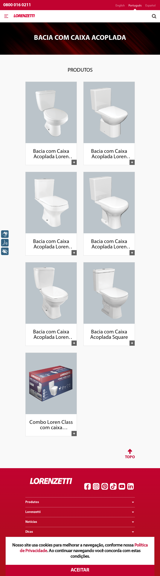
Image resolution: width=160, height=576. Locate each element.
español (150, 5)
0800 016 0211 (17, 5)
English (120, 5)
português (135, 5)
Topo (130, 457)
